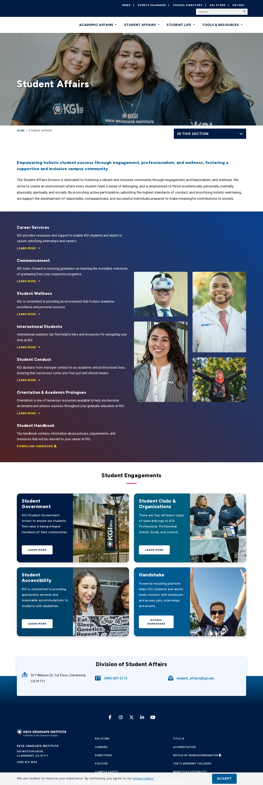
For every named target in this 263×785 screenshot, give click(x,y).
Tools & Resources (221, 25)
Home (20, 130)
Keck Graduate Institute (38, 746)
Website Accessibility (190, 771)
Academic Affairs (96, 25)
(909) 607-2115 (115, 678)
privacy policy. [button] (143, 778)
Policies (101, 763)
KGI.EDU (238, 5)
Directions (103, 755)
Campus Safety (107, 771)
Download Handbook (35, 446)
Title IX (178, 738)
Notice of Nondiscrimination (195, 755)
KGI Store (217, 5)
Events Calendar (152, 5)
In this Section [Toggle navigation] (210, 133)
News (126, 5)
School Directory (188, 5)
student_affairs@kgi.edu (195, 678)
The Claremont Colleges (192, 763)
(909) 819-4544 (27, 762)
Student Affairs (140, 25)
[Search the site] (222, 12)
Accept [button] (224, 778)
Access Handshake (156, 622)
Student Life (179, 25)
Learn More (26, 248)
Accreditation (184, 747)
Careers (101, 747)
